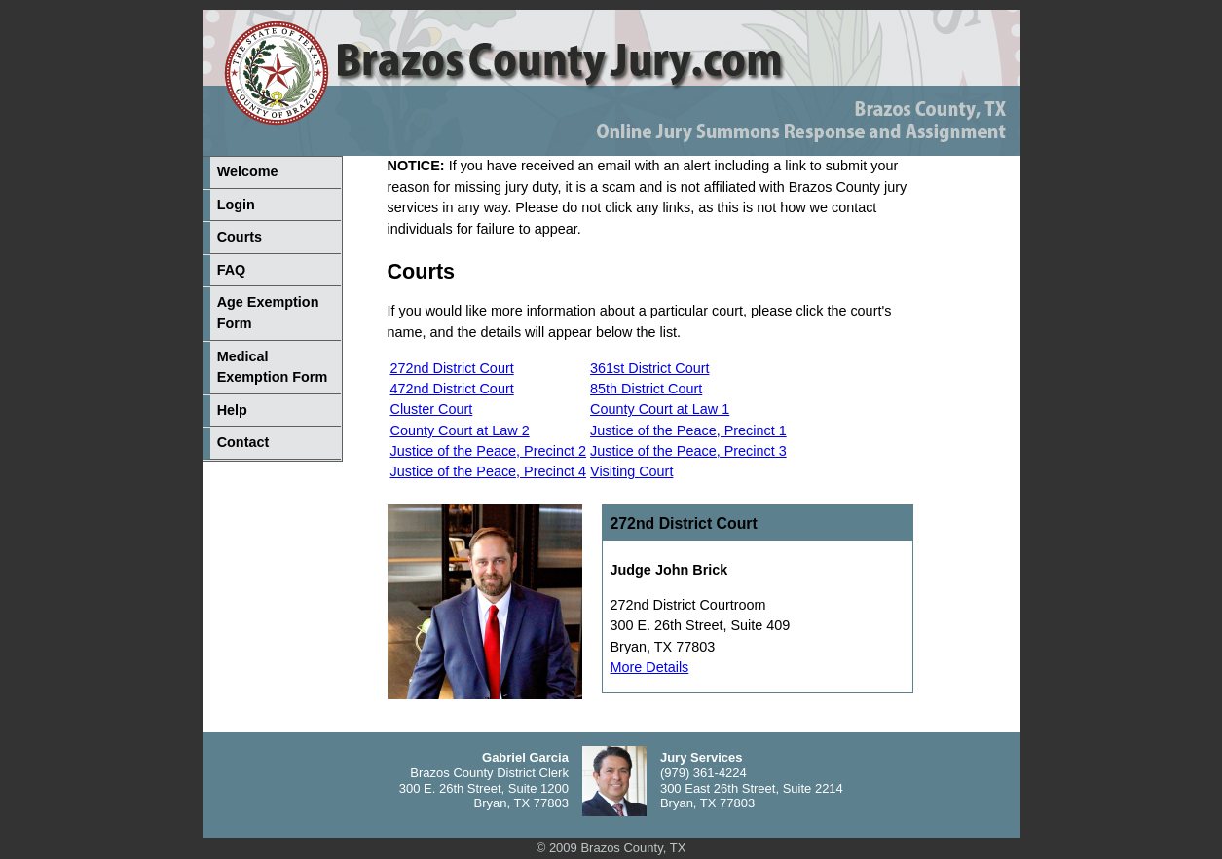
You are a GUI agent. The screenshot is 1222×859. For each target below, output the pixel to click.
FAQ (231, 270)
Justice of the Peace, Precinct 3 (688, 451)
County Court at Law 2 (460, 430)
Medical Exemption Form (272, 367)
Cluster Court (431, 409)
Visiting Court (631, 471)
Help (232, 410)
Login (236, 204)
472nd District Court (452, 388)
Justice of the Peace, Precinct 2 (488, 451)
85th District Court (646, 388)
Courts (239, 236)
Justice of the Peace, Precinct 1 (688, 430)
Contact (243, 442)
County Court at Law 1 (659, 409)
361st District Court (649, 368)
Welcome (247, 171)
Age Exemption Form (268, 312)
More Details (650, 667)
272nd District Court (452, 368)
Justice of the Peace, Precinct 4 (488, 471)
